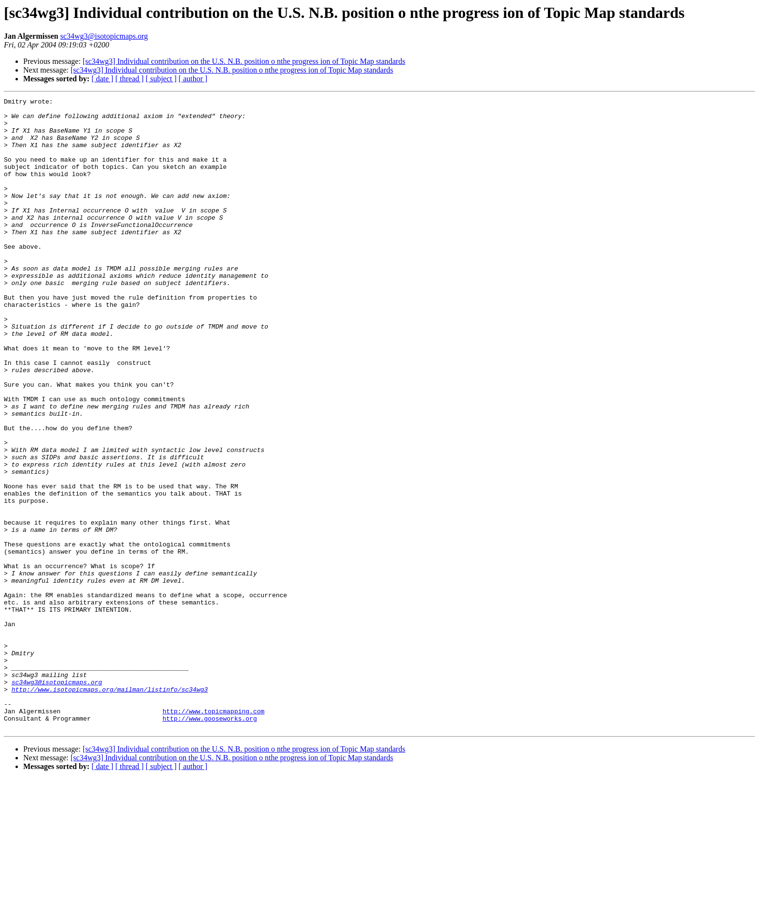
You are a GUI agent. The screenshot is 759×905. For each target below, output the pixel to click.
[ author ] (193, 79)
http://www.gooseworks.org (210, 843)
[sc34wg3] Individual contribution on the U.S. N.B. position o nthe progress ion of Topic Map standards (244, 61)
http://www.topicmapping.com (214, 834)
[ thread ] (129, 79)
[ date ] (102, 79)
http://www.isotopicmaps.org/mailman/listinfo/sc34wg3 (110, 808)
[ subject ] (161, 79)
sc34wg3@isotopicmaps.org (104, 36)
